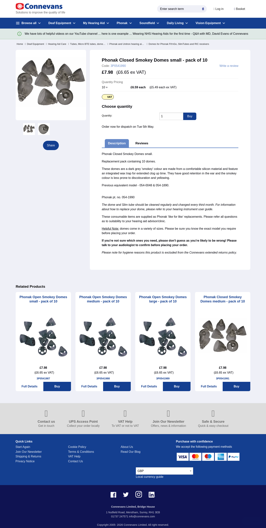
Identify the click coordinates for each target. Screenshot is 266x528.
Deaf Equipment (34, 44)
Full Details (29, 386)
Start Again (23, 446)
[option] (29, 129)
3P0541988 (103, 378)
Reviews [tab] (141, 143)
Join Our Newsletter (29, 451)
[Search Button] (203, 8)
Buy (57, 386)
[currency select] (164, 471)
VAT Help (74, 456)
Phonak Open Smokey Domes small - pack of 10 (43, 299)
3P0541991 (222, 378)
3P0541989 (163, 378)
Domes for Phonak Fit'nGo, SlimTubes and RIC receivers (178, 44)
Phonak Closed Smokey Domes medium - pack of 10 (222, 299)
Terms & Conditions (81, 451)
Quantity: (107, 115)
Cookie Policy (77, 446)
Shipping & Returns (28, 456)
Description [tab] (117, 143)
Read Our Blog (130, 451)
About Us (127, 446)
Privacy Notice (25, 461)
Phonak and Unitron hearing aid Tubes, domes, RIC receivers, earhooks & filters (126, 44)
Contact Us (75, 461)
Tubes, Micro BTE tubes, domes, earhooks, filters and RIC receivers (87, 44)
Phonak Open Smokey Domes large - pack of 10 (163, 299)
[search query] (182, 9)
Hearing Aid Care (56, 44)
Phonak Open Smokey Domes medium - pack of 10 (103, 299)
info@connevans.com (142, 516)
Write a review (228, 65)
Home (20, 44)
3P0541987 (43, 378)
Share (51, 145)
